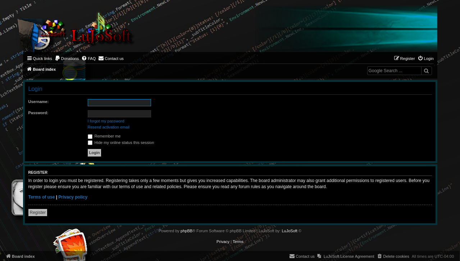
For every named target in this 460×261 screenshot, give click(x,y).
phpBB (186, 231)
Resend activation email (109, 127)
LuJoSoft (289, 231)
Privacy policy (72, 197)
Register (38, 212)
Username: (38, 101)
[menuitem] (67, 58)
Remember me (104, 136)
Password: (38, 113)
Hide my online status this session (121, 142)
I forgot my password (106, 121)
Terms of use (41, 197)
